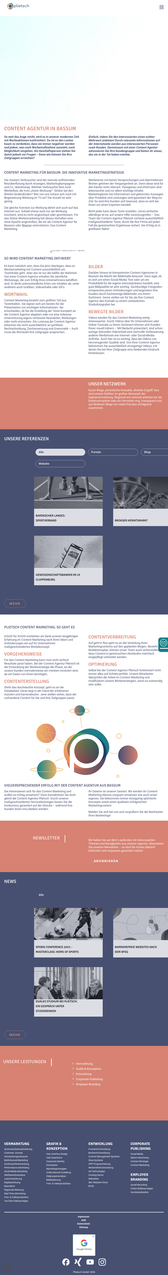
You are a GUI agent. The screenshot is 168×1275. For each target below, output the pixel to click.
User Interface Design (57, 1154)
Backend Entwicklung (99, 1153)
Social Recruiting (139, 1185)
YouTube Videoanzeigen (16, 1201)
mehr (15, 604)
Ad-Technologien (96, 1171)
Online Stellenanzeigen (142, 1188)
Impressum (83, 1216)
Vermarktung (84, 1063)
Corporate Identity (55, 1161)
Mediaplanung (53, 1180)
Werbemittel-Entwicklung (100, 1167)
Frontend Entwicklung (99, 1149)
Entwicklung (84, 1074)
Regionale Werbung (14, 1189)
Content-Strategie (139, 1161)
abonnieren (106, 861)
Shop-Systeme (95, 1160)
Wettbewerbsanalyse (14, 1175)
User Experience (54, 1157)
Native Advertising (140, 1157)
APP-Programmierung (99, 1164)
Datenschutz (83, 1223)
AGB (83, 1220)
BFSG (91, 1186)
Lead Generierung (13, 1178)
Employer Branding (88, 1084)
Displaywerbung (12, 1182)
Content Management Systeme (103, 1156)
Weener (27, 225)
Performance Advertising (16, 1167)
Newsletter (9, 1186)
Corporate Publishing (89, 1079)
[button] (7, 1268)
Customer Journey (13, 1153)
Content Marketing (140, 1165)
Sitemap (83, 1227)
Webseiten (93, 1178)
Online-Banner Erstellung (58, 1172)
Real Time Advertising (15, 1193)
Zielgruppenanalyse (56, 1176)
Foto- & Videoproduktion (16, 1197)
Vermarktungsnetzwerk (16, 1156)
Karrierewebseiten (140, 1192)
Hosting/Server (96, 1175)
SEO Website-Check (98, 1182)
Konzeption (52, 1165)
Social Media (137, 1154)
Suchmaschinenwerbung (16, 1164)
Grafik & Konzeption (88, 1068)
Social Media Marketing (15, 1171)
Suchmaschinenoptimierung (18, 1149)
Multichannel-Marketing (16, 1160)
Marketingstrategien (56, 1168)
